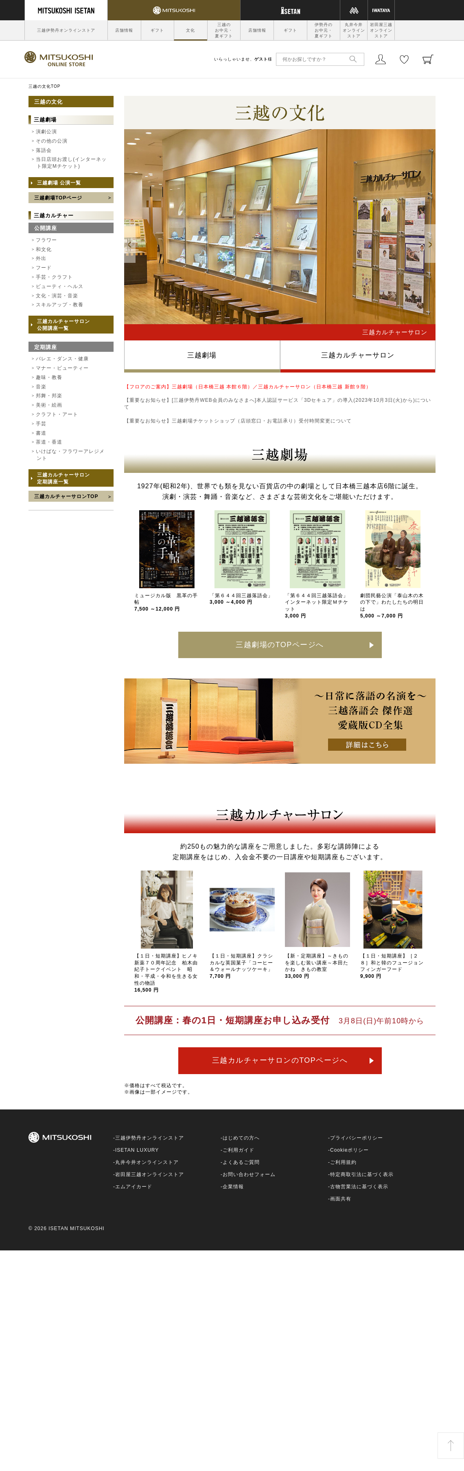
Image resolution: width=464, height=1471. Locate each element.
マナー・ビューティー (62, 368)
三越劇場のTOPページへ (280, 645)
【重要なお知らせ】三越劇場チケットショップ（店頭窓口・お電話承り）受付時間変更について (238, 421)
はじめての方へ (241, 1138)
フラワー (46, 240)
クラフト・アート (57, 414)
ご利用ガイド (238, 1150)
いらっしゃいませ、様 (243, 59)
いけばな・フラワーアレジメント (70, 454)
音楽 (41, 387)
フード (44, 268)
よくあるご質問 (241, 1162)
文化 (190, 30)
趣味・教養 (49, 377)
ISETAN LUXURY (137, 1150)
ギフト (157, 30)
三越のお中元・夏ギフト (224, 30)
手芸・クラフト (54, 277)
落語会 (44, 150)
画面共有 (340, 1199)
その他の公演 (52, 141)
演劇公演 (46, 131)
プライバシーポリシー (356, 1138)
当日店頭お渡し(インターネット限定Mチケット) (71, 162)
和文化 (44, 249)
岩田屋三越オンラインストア (381, 30)
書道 (41, 433)
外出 (41, 258)
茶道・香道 (49, 442)
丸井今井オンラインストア (354, 30)
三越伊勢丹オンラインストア (66, 30)
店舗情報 (124, 30)
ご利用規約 (343, 1162)
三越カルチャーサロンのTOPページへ (280, 1060)
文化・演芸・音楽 (57, 296)
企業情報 (233, 1186)
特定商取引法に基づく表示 (362, 1174)
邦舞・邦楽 (49, 396)
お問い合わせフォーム (249, 1174)
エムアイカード (133, 1186)
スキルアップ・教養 (59, 305)
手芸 (41, 424)
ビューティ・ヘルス (59, 286)
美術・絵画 (49, 405)
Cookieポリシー (349, 1150)
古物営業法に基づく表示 (359, 1186)
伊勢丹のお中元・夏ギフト (324, 30)
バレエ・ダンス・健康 (62, 359)
